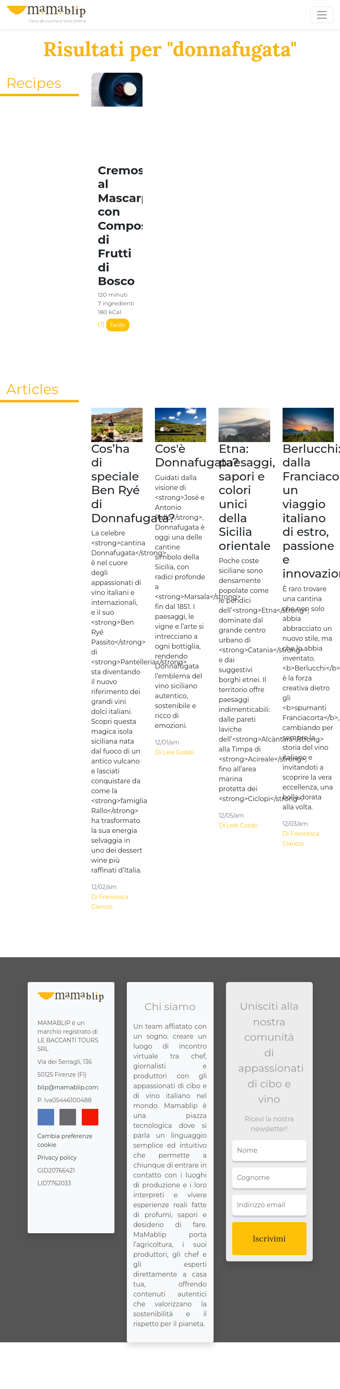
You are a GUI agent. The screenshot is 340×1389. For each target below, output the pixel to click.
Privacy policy (57, 1157)
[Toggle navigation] (321, 15)
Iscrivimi (269, 1238)
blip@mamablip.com (68, 1087)
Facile (117, 324)
